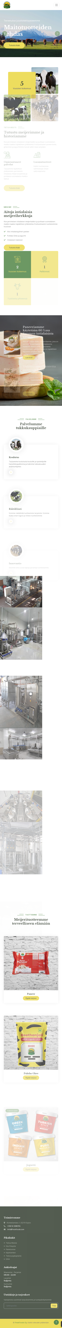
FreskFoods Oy (21, 1322)
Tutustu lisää (14, 45)
